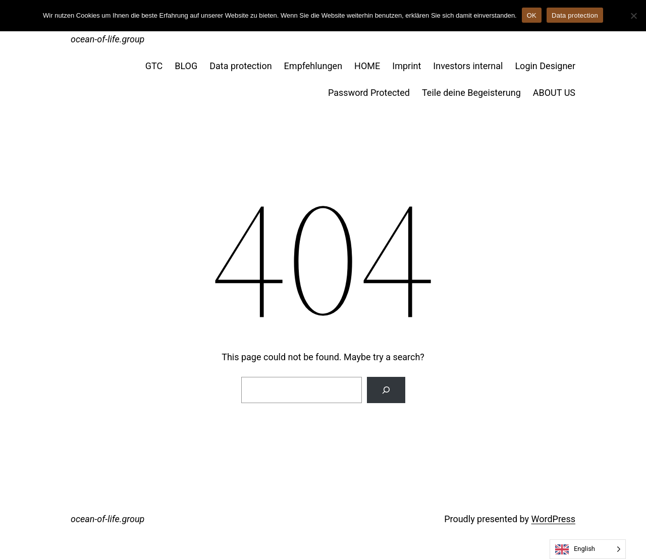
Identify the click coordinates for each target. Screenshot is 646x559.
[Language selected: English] (588, 549)
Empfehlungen (313, 66)
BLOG (186, 66)
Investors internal (468, 66)
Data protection (240, 66)
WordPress (553, 519)
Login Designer (545, 66)
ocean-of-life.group (107, 39)
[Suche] (386, 390)
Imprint (406, 66)
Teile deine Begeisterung (471, 92)
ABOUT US (554, 92)
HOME (367, 66)
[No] (633, 16)
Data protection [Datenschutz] (575, 15)
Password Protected (369, 92)
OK (531, 15)
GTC (154, 66)
